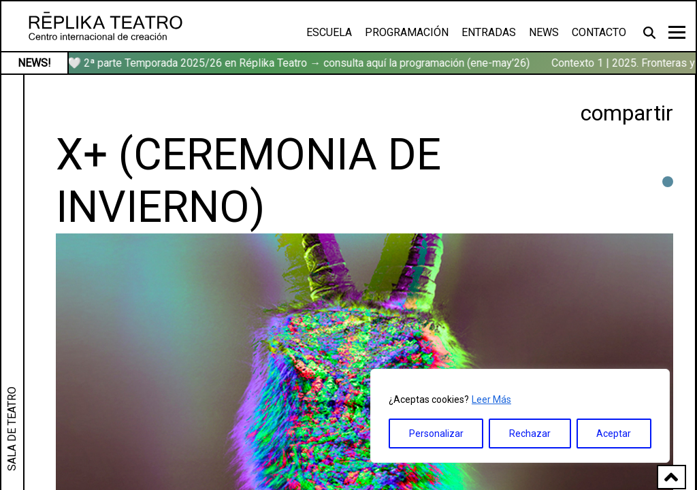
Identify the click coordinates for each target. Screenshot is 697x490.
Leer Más (491, 399)
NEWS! (34, 62)
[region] (520, 416)
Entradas (488, 32)
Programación (407, 32)
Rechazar (530, 433)
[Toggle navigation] (676, 32)
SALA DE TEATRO (11, 429)
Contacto (599, 32)
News (544, 32)
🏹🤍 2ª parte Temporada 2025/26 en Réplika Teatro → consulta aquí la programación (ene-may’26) (294, 62)
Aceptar (613, 433)
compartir (627, 113)
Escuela (329, 32)
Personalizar (436, 433)
